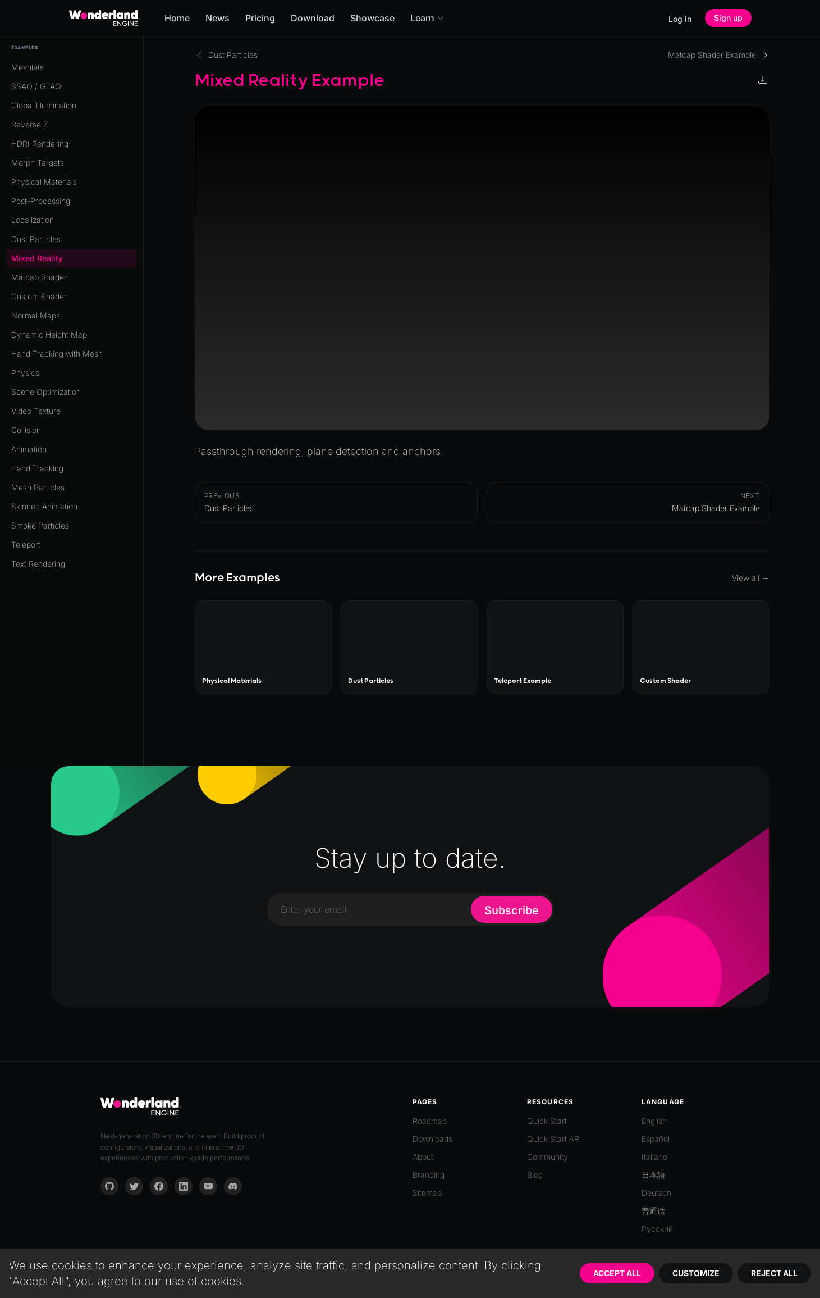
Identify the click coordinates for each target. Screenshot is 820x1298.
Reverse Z (29, 124)
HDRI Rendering (39, 143)
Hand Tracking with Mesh (57, 353)
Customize (696, 1273)
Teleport (25, 544)
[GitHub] (109, 1186)
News (217, 18)
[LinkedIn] (184, 1186)
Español (656, 1139)
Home (177, 18)
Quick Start (547, 1121)
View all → (750, 577)
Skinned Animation (44, 506)
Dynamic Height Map (49, 334)
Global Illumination (43, 105)
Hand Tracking (37, 468)
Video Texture (36, 411)
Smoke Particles (40, 525)
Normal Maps (35, 315)
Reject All (774, 1273)
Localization (32, 220)
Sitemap (427, 1192)
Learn (427, 18)
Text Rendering (38, 563)
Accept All (617, 1273)
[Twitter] (134, 1186)
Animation (29, 449)
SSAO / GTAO (36, 86)
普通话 (653, 1210)
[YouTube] (208, 1186)
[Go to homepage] (104, 18)
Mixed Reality (37, 258)
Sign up (728, 17)
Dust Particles (36, 239)
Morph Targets (37, 162)
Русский (657, 1228)
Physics (25, 372)
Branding (429, 1174)
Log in (679, 19)
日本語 (653, 1174)
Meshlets (27, 67)
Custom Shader (39, 296)
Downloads (432, 1139)
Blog (535, 1174)
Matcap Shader (39, 277)
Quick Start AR (553, 1139)
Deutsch (656, 1192)
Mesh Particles (38, 487)
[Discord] (233, 1186)
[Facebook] (159, 1186)
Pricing (260, 18)
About (423, 1157)
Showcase (372, 18)
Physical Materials (44, 181)
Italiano (654, 1157)
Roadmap (430, 1121)
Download (313, 18)
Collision (26, 430)
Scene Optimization (46, 392)
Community (547, 1157)
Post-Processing (40, 201)
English (654, 1121)
